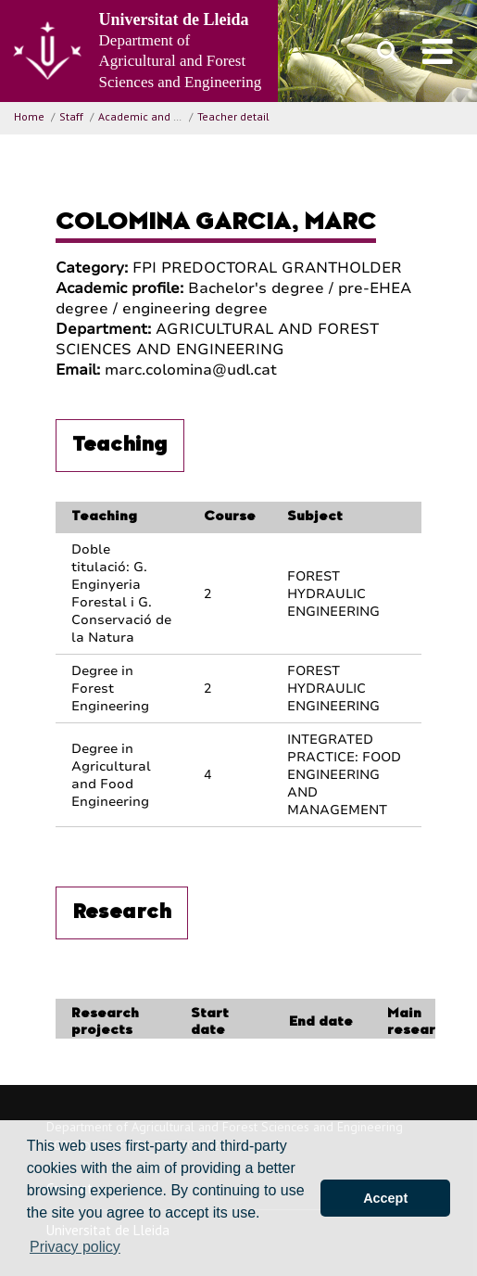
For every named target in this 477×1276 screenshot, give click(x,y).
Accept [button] (385, 1198)
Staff (71, 116)
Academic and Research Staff (172, 116)
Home (29, 116)
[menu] (438, 51)
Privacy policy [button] (75, 1247)
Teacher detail (233, 116)
